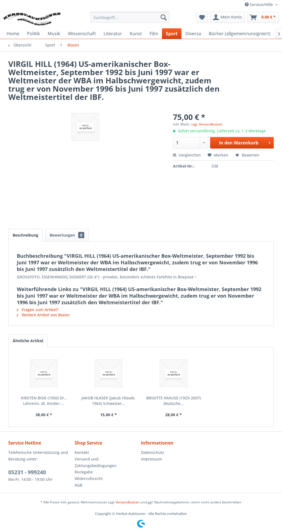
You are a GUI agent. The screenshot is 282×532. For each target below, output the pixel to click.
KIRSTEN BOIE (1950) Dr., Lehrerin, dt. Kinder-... (43, 400)
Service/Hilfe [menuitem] (259, 4)
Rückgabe (84, 472)
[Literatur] (113, 33)
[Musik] (54, 33)
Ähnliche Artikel (28, 340)
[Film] (154, 33)
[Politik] (33, 33)
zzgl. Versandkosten (207, 124)
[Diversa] (193, 33)
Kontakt (82, 452)
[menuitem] (130, 17)
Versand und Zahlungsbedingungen (95, 462)
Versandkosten (128, 502)
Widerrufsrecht (89, 478)
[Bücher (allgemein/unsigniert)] (239, 33)
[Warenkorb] (263, 17)
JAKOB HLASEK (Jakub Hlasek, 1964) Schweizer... (108, 400)
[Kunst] (136, 33)
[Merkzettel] (202, 17)
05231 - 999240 (27, 472)
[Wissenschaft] (82, 33)
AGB (78, 485)
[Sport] (171, 33)
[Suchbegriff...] (130, 17)
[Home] (13, 33)
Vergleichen (187, 155)
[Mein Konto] (227, 17)
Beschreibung (25, 235)
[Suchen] (163, 17)
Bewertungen (67, 235)
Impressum (151, 459)
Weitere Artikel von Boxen (43, 314)
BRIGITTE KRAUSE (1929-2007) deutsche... (173, 400)
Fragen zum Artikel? (37, 309)
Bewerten (247, 155)
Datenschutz (152, 452)
